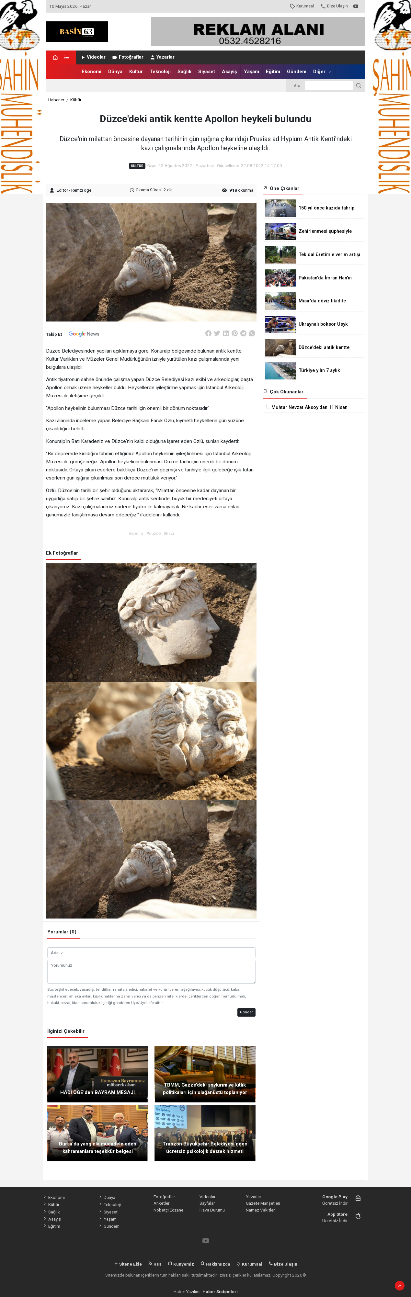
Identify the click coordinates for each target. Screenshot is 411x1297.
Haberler (56, 99)
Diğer (319, 71)
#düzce (153, 533)
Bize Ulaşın (334, 5)
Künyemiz (181, 1264)
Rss (155, 1264)
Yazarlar (162, 57)
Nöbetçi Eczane (168, 1209)
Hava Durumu (212, 1209)
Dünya (115, 71)
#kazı (169, 533)
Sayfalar (207, 1203)
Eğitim (273, 71)
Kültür (136, 71)
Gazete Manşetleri (263, 1203)
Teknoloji (160, 71)
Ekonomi (91, 71)
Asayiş (229, 71)
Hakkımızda (215, 1264)
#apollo (136, 533)
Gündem (296, 71)
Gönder (246, 1012)
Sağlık (184, 71)
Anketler (161, 1203)
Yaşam (251, 71)
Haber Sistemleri (220, 1291)
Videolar (93, 57)
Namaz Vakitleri (261, 1209)
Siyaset (206, 71)
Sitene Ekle (128, 1264)
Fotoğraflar (127, 57)
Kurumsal (302, 5)
